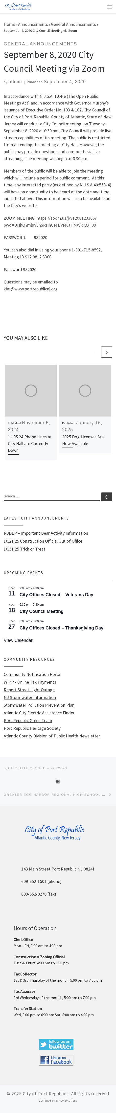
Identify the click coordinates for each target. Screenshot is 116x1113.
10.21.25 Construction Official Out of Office (43, 541)
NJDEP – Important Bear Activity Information (46, 533)
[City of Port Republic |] (18, 6)
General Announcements (73, 24)
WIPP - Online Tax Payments (30, 682)
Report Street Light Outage (29, 690)
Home (9, 24)
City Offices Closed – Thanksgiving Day (61, 628)
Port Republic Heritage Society (32, 728)
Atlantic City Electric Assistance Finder (39, 713)
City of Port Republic (44, 1093)
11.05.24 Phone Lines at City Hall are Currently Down (30, 443)
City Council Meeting (42, 611)
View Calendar (18, 640)
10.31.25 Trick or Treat (24, 549)
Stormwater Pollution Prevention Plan (39, 705)
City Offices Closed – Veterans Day (56, 594)
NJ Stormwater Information (30, 697)
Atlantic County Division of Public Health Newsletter (52, 736)
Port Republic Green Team (28, 720)
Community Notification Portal (32, 674)
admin (15, 81)
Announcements (33, 24)
